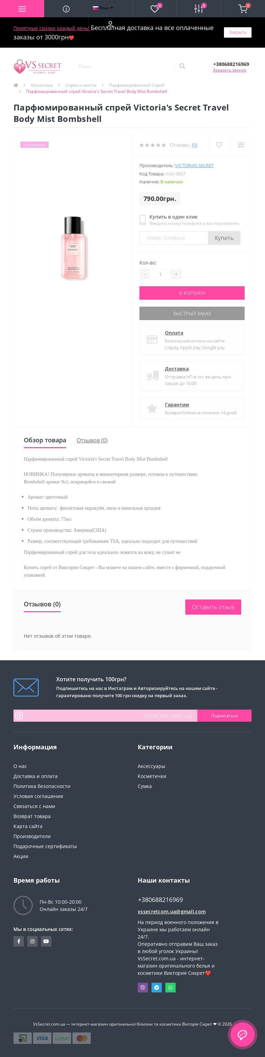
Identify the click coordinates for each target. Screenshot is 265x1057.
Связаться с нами (34, 806)
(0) (194, 145)
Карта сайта (27, 826)
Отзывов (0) (92, 440)
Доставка (177, 368)
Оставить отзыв (213, 607)
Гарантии (177, 404)
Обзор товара (45, 440)
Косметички (152, 776)
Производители (32, 836)
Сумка (145, 786)
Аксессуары (151, 766)
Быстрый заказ (192, 313)
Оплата (174, 332)
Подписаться (224, 716)
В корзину (192, 293)
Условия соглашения (38, 796)
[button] (110, 24)
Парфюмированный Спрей (136, 85)
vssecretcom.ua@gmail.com (172, 911)
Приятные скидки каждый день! (52, 28)
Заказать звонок (229, 70)
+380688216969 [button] (160, 900)
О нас (20, 766)
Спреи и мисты (81, 85)
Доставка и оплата (35, 776)
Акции (20, 856)
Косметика (42, 85)
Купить (224, 238)
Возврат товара (32, 816)
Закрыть (237, 32)
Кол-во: (148, 262)
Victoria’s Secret (194, 165)
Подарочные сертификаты (45, 846)
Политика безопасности (41, 786)
